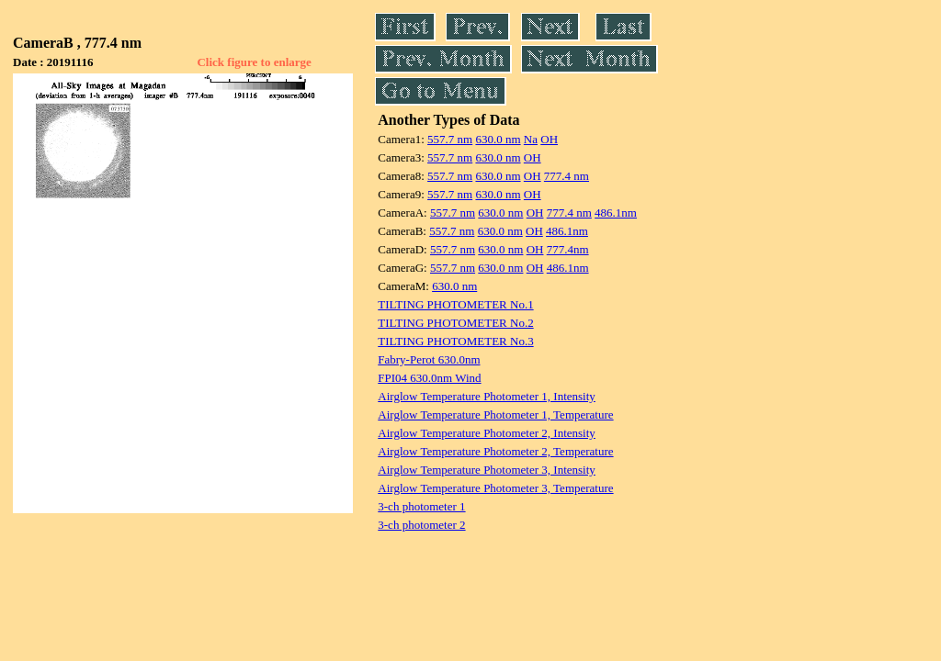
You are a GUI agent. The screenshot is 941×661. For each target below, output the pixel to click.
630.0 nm (497, 139)
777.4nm (568, 249)
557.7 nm (449, 139)
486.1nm (616, 212)
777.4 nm (566, 176)
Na (531, 139)
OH (549, 139)
